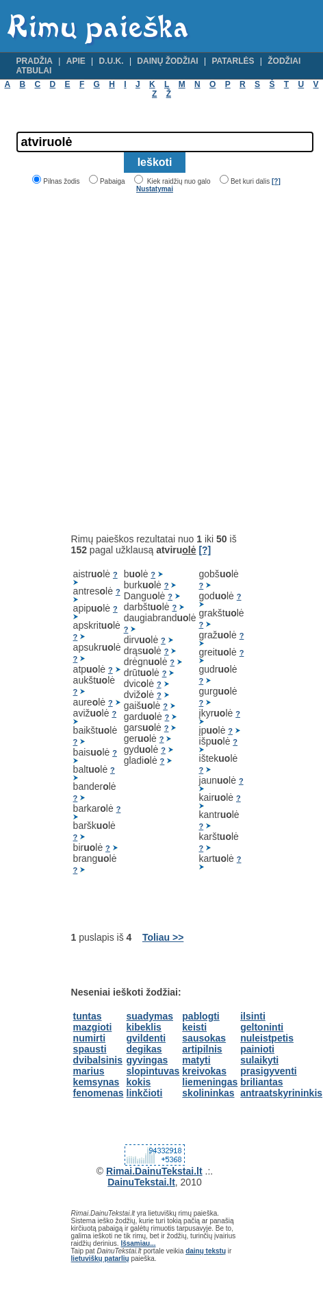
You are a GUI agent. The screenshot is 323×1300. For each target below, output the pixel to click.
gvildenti (146, 1038)
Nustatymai (154, 189)
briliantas (261, 1081)
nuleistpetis (267, 1038)
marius (89, 1071)
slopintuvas (153, 1071)
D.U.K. (111, 61)
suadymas (150, 1016)
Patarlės (232, 61)
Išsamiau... (137, 1243)
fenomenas (98, 1092)
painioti (257, 1049)
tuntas (87, 1016)
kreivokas (204, 1071)
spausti (90, 1049)
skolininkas (208, 1092)
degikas (144, 1049)
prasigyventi (268, 1071)
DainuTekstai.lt (141, 1182)
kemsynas (96, 1081)
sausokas (204, 1038)
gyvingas (147, 1060)
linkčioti (145, 1092)
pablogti (200, 1016)
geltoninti (261, 1027)
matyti (196, 1060)
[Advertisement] (148, 363)
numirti (89, 1038)
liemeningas (209, 1081)
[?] (276, 181)
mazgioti (92, 1027)
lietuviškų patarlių (100, 1258)
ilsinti (253, 1016)
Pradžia (34, 61)
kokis (139, 1081)
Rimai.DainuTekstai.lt (154, 1171)
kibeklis (144, 1027)
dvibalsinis (97, 1060)
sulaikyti (259, 1060)
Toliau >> (162, 937)
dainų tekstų (205, 1251)
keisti (194, 1027)
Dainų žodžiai (167, 61)
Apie (76, 61)
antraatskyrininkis (281, 1092)
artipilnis (202, 1049)
